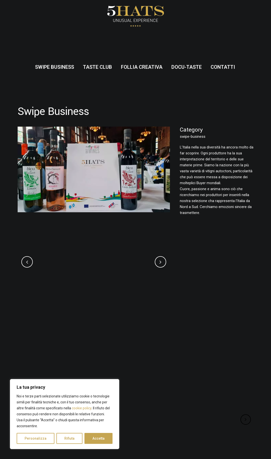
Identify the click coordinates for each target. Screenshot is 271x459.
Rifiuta (69, 438)
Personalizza (35, 438)
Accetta (98, 438)
